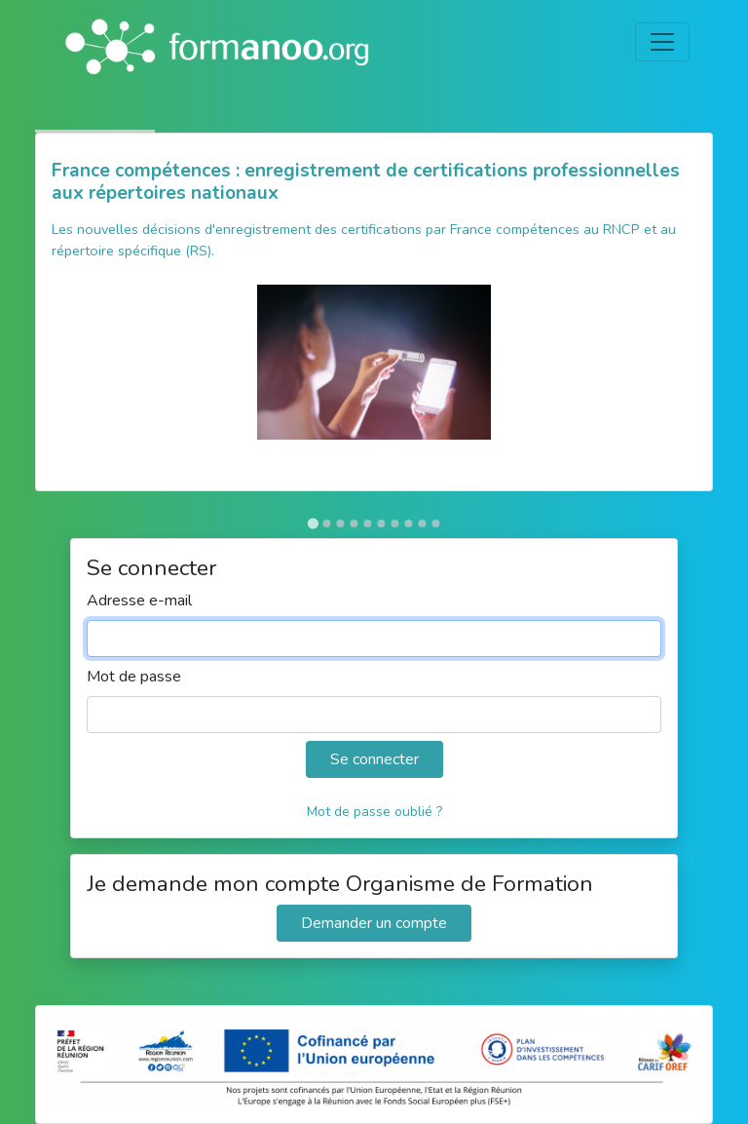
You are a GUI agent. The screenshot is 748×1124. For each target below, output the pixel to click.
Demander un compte (374, 923)
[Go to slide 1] (312, 523)
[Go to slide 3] (340, 523)
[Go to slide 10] (435, 523)
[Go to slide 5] (367, 523)
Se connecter (374, 759)
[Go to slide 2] (326, 523)
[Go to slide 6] (381, 523)
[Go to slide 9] (422, 523)
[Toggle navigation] (662, 41)
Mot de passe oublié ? (374, 811)
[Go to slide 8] (408, 523)
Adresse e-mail (139, 600)
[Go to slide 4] (353, 523)
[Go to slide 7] (394, 523)
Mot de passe (134, 676)
